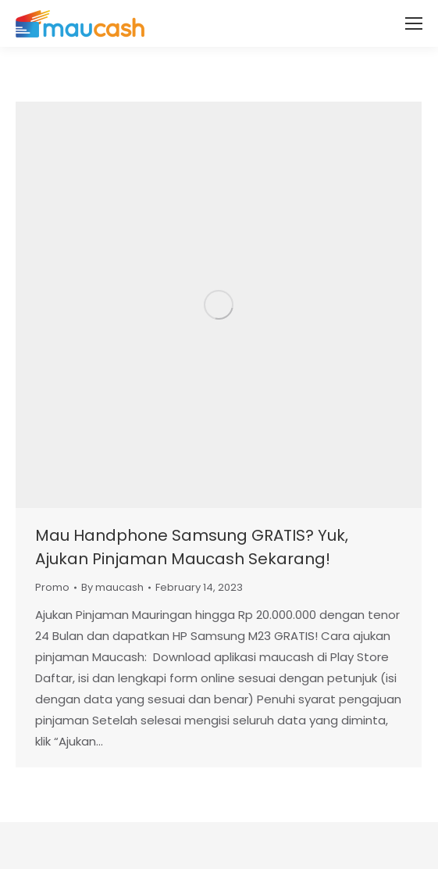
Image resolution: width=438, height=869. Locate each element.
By (112, 587)
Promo (52, 587)
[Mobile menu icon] (413, 23)
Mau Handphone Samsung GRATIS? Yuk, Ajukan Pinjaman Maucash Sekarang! (191, 547)
